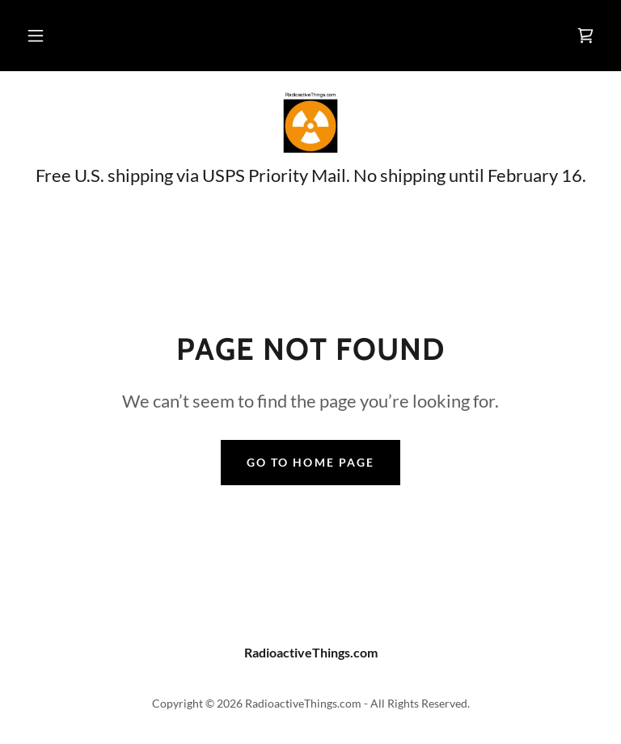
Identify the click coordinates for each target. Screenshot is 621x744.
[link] (585, 35)
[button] (35, 35)
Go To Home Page (310, 462)
